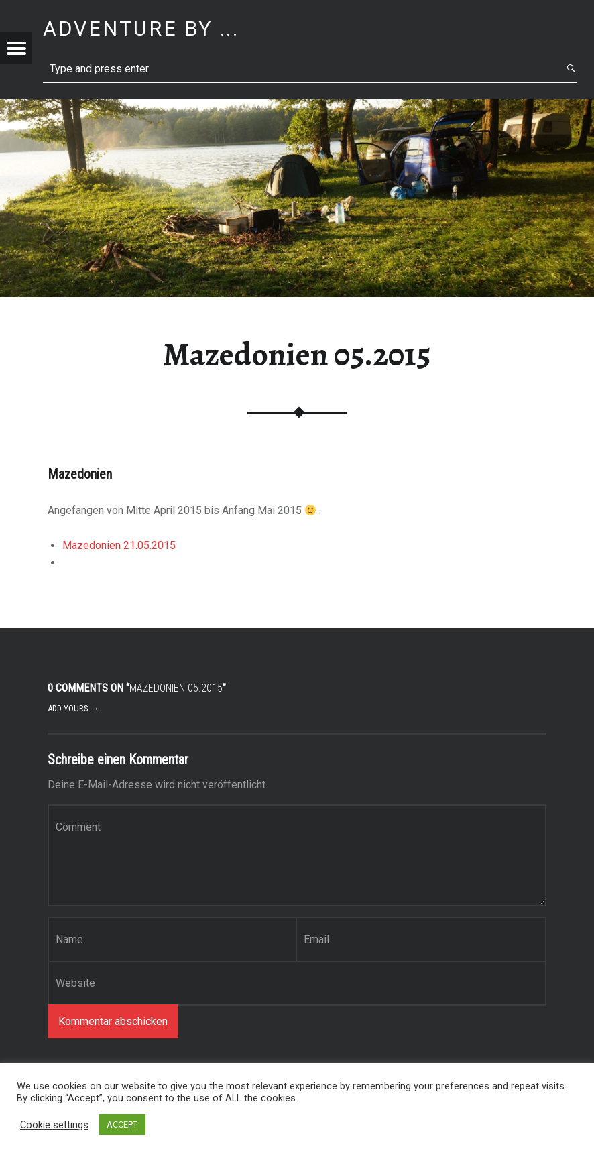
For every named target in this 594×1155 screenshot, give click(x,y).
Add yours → (73, 708)
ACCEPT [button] (122, 1124)
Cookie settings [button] (54, 1125)
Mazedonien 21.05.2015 (119, 545)
